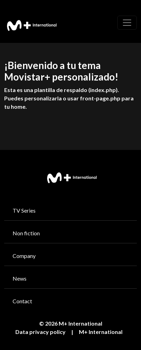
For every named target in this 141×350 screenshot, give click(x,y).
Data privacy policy (40, 331)
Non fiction (26, 233)
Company (24, 255)
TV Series (24, 210)
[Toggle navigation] (127, 23)
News (20, 278)
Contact (22, 301)
